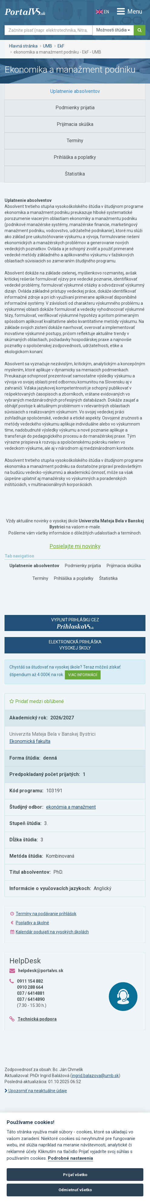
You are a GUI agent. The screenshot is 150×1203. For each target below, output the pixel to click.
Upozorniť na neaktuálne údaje (36, 1090)
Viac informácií (82, 675)
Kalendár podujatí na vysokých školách (52, 931)
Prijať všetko (75, 1174)
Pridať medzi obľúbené (36, 701)
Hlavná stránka (23, 46)
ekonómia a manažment (71, 807)
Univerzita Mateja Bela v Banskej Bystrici (52, 734)
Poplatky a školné (32, 922)
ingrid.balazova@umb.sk (95, 1075)
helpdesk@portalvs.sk (40, 970)
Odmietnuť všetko (75, 1190)
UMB (47, 46)
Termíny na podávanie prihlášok (46, 913)
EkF (61, 46)
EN (102, 11)
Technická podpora (37, 1019)
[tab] (75, 92)
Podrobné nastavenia (70, 1158)
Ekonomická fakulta (29, 741)
